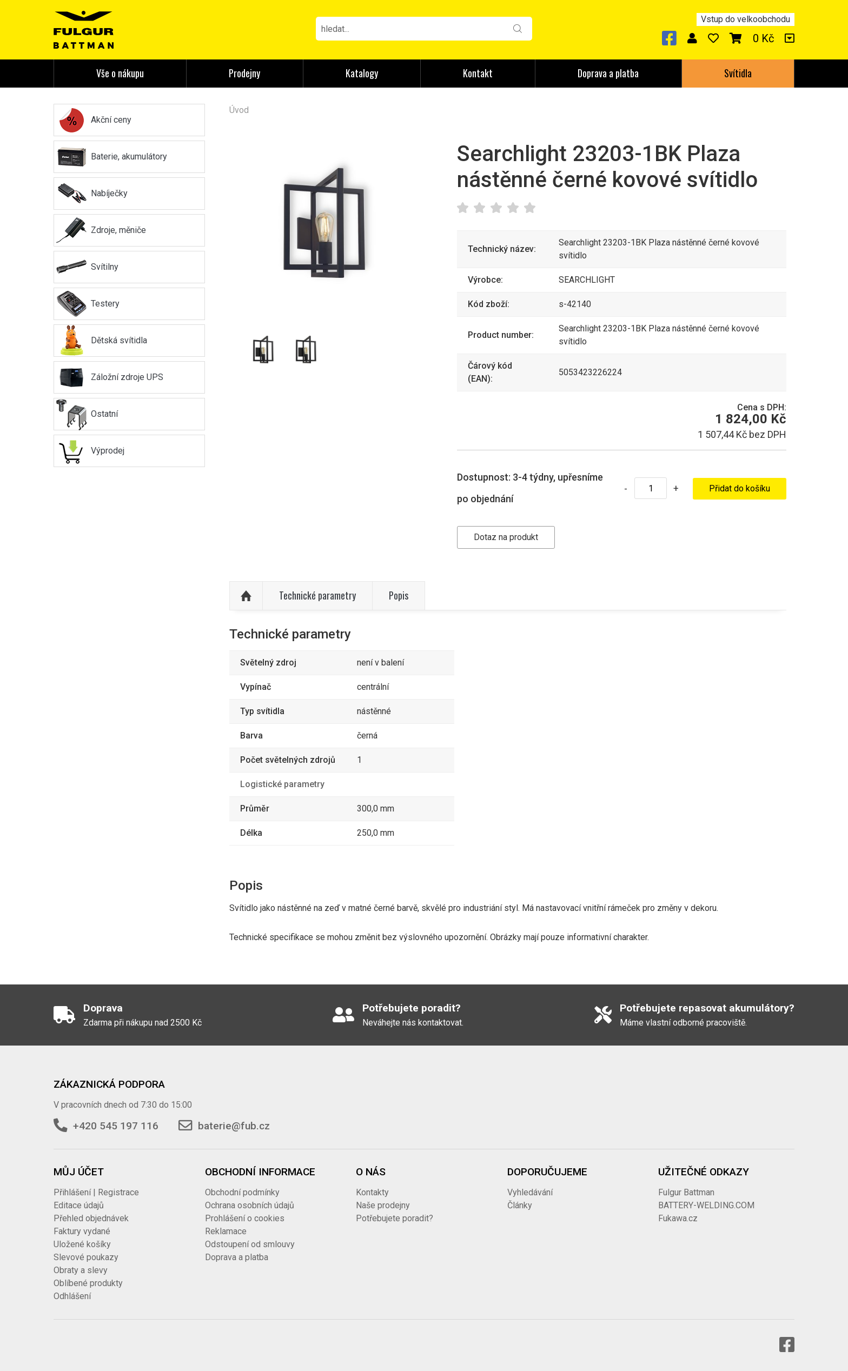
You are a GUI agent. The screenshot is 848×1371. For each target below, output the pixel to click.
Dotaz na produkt (506, 537)
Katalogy (362, 73)
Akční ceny (111, 120)
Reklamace (226, 1231)
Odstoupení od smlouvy (250, 1244)
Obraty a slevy (81, 1270)
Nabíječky (109, 193)
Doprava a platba (608, 73)
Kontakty (372, 1192)
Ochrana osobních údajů (249, 1205)
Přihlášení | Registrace (96, 1192)
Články (519, 1205)
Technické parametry (317, 595)
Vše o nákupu (120, 73)
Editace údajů (79, 1205)
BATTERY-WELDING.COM (706, 1205)
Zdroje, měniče (118, 230)
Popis (398, 595)
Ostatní (104, 414)
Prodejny (244, 73)
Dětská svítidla (119, 340)
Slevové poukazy (86, 1257)
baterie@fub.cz (234, 1126)
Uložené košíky (82, 1244)
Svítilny (104, 267)
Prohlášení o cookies (244, 1218)
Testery (105, 303)
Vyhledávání (530, 1192)
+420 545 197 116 (115, 1126)
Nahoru (246, 596)
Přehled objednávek (91, 1218)
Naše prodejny (383, 1205)
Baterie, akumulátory (129, 156)
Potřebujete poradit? (394, 1218)
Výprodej (107, 450)
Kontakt (478, 73)
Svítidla (738, 73)
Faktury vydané (82, 1231)
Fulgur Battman (686, 1192)
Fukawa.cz (678, 1218)
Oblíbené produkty (88, 1283)
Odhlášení (72, 1296)
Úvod (239, 110)
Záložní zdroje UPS (127, 377)
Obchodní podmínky (242, 1192)
